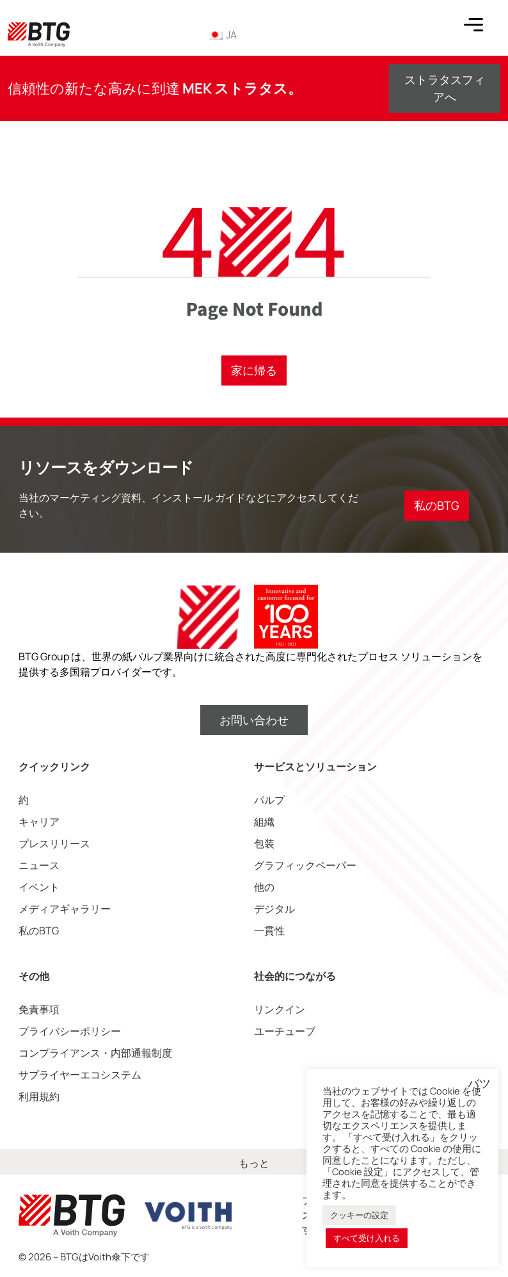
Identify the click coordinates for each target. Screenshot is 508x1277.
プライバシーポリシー (70, 1031)
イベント (39, 887)
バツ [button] (479, 1083)
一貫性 (269, 930)
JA (222, 35)
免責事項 (39, 1009)
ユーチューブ (284, 1031)
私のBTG (39, 930)
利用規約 (39, 1096)
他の (264, 887)
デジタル (274, 909)
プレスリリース (54, 843)
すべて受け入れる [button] (366, 1238)
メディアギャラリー (65, 909)
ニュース (39, 865)
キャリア (39, 822)
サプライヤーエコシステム (80, 1075)
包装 (264, 843)
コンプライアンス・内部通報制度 (95, 1053)
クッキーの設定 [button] (359, 1215)
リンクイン (279, 1009)
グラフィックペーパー (305, 865)
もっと (254, 1163)
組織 (264, 822)
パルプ (269, 800)
